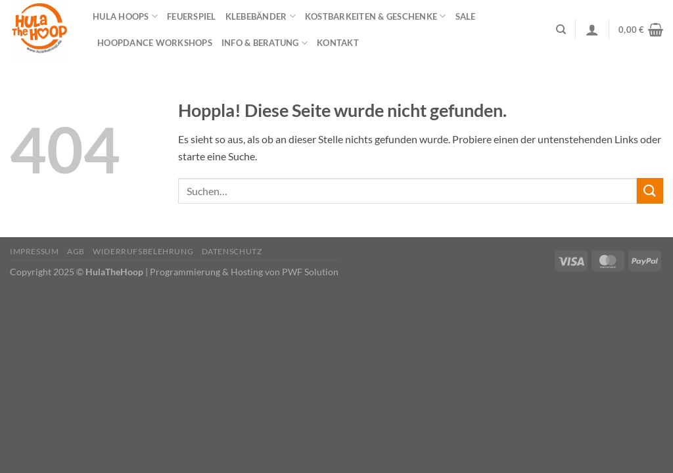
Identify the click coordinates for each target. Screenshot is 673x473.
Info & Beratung (264, 43)
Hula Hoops (125, 16)
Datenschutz (232, 251)
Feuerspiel (191, 16)
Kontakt (338, 42)
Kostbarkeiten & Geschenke (375, 16)
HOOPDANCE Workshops (154, 42)
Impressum (34, 251)
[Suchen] (561, 29)
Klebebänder (260, 16)
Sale (465, 16)
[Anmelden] (592, 29)
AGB (76, 251)
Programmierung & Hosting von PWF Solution (244, 271)
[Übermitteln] (650, 191)
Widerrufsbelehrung (143, 251)
